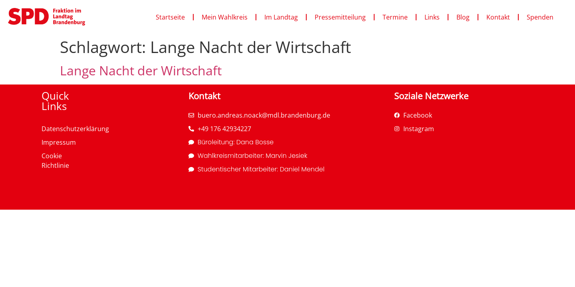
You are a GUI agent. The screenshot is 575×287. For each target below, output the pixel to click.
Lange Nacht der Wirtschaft (141, 70)
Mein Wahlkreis (225, 17)
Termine (395, 17)
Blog (463, 17)
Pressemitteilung (340, 17)
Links (432, 17)
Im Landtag (281, 17)
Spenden (540, 17)
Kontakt (498, 17)
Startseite (170, 17)
